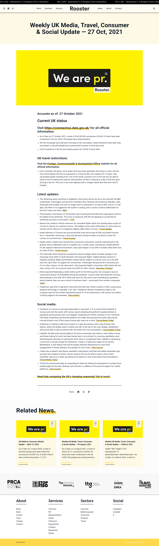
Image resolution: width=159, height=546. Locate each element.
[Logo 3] (66, 484)
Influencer (52, 521)
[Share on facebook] (89, 392)
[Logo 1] (13, 484)
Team (18, 518)
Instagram (117, 509)
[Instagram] (4, 8)
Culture (19, 515)
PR (49, 512)
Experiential (53, 524)
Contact (19, 524)
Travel (83, 521)
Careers (19, 521)
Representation (54, 515)
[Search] (154, 8)
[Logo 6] (145, 484)
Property (84, 518)
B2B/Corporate (87, 512)
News (18, 509)
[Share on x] (84, 392)
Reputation (53, 530)
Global (51, 533)
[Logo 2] (40, 484)
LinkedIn (116, 512)
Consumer (85, 515)
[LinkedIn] (8, 8)
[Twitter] (13, 8)
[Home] (80, 8)
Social (51, 518)
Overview (52, 509)
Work (18, 512)
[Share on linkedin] (78, 392)
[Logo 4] (92, 484)
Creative (51, 527)
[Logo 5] (118, 484)
